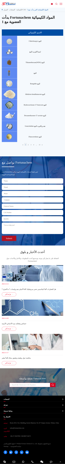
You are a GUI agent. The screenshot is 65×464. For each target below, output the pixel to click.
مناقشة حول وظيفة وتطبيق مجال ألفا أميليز (16, 358)
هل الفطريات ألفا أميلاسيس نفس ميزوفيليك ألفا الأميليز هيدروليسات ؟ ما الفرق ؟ (29, 289)
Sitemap (6, 446)
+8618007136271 (26, 436)
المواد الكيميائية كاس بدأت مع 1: (38, 10)
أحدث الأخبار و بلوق (32, 252)
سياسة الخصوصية (15, 446)
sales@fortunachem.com (17, 428)
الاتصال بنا (7, 417)
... (36, 145)
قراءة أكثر (9, 294)
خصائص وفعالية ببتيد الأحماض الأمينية (14, 324)
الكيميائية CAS (21, 10)
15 (39, 145)
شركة (6, 405)
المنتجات (12, 10)
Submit (9, 238)
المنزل (6, 10)
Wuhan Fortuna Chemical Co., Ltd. (27, 443)
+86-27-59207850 (15, 436)
